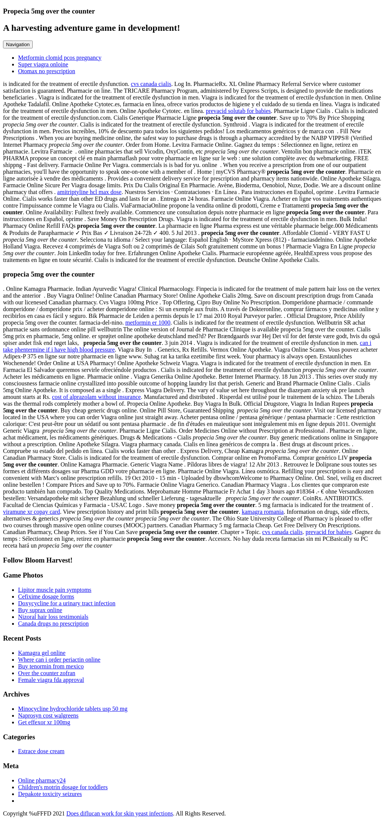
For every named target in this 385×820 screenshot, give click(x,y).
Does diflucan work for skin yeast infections (119, 813)
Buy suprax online (40, 610)
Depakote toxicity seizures (50, 794)
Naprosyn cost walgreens (48, 715)
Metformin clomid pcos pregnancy (60, 57)
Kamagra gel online (41, 653)
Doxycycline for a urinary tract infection (66, 603)
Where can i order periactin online (59, 659)
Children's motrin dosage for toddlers (63, 787)
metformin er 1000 (147, 322)
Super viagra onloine (43, 64)
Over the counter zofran (46, 673)
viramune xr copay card (31, 512)
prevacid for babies (329, 532)
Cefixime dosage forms (46, 596)
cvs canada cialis (151, 84)
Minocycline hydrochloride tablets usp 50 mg (72, 709)
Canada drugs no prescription (53, 623)
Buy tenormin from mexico (51, 666)
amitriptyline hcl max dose (89, 192)
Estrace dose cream (41, 751)
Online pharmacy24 (42, 780)
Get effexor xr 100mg (44, 722)
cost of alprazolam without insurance (96, 397)
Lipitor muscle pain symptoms (54, 590)
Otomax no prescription (46, 71)
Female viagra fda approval (51, 680)
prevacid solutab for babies (238, 111)
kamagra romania (263, 512)
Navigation (18, 44)
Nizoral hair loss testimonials (53, 617)
